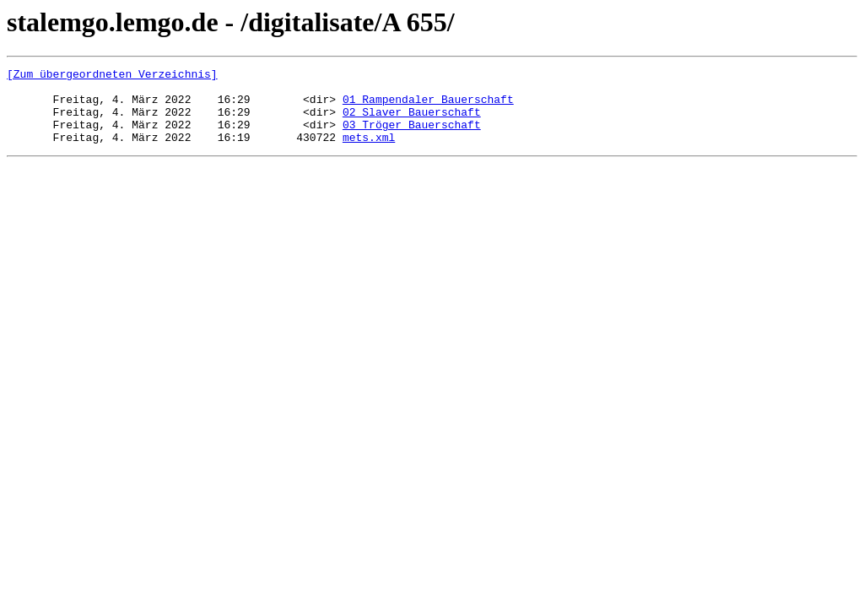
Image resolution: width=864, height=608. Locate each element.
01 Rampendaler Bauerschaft (428, 106)
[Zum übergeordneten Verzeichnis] (112, 76)
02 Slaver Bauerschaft (412, 121)
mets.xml (369, 152)
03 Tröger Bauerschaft (412, 136)
